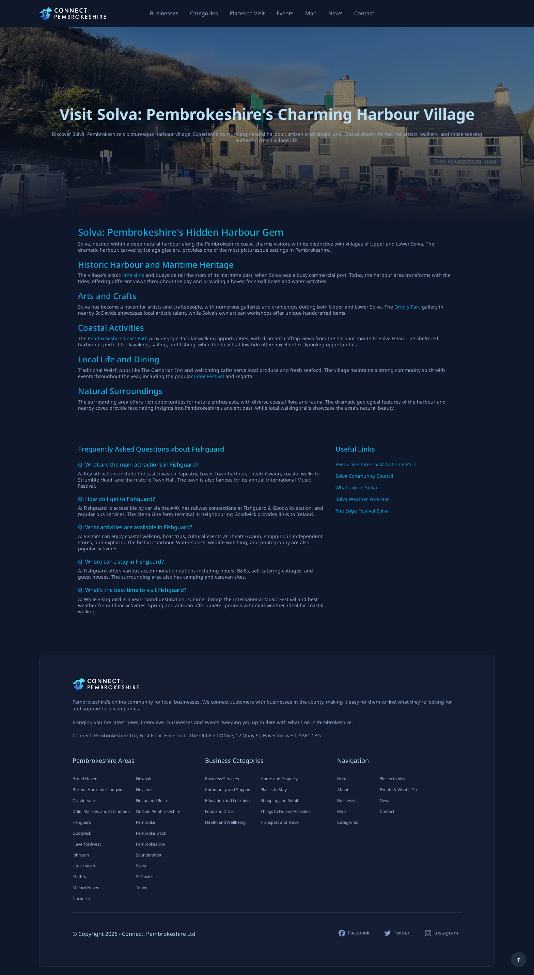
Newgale (144, 779)
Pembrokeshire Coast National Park (375, 464)
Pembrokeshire (150, 844)
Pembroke (145, 822)
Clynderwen (84, 800)
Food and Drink (219, 811)
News (335, 13)
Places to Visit (247, 13)
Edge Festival (209, 376)
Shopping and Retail (279, 800)
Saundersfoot (148, 855)
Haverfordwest (87, 844)
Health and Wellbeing (225, 822)
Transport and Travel (280, 822)
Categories (204, 13)
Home (343, 779)
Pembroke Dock (151, 833)
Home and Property (279, 779)
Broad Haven (85, 779)
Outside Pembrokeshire (158, 811)
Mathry (79, 877)
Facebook (358, 933)
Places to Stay (274, 789)
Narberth (81, 898)
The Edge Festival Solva (362, 510)
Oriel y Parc (407, 306)
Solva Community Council (364, 476)
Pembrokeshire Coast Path (118, 338)
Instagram (446, 933)
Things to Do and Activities (286, 811)
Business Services (222, 779)
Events (285, 13)
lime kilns (133, 275)
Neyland (144, 789)
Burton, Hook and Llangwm (98, 789)
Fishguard (82, 822)
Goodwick (82, 833)
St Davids (145, 877)
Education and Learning (227, 800)
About (342, 789)
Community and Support (228, 789)
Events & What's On (398, 789)
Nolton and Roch (151, 800)
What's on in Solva (356, 487)
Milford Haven (86, 888)
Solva (141, 866)
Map (311, 13)
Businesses (164, 13)
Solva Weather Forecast (362, 499)
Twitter (402, 933)
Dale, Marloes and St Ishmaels (101, 811)
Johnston (81, 855)
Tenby (141, 888)
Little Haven (84, 866)
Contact (364, 13)
